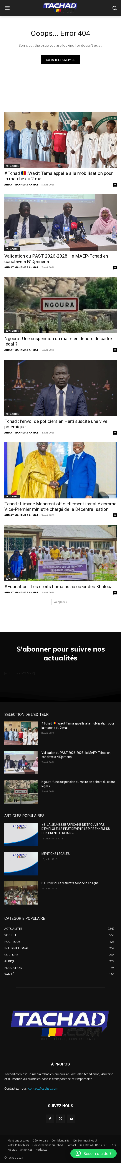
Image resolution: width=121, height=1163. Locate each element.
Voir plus (61, 602)
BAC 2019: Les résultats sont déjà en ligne (70, 883)
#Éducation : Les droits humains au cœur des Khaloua (58, 586)
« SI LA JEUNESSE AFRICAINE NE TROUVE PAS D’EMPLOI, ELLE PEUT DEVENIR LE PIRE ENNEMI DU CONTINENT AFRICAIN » (75, 829)
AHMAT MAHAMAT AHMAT (21, 184)
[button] (93, 1153)
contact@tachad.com (43, 1088)
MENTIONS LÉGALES (55, 853)
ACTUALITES (12, 165)
